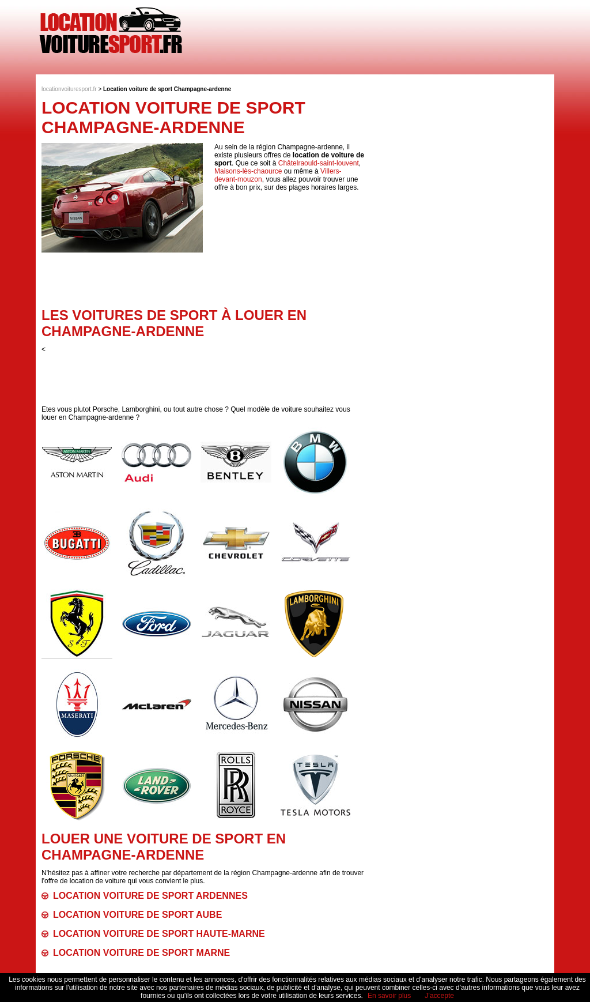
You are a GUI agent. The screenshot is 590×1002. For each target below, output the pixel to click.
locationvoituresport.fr (69, 89)
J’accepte (439, 996)
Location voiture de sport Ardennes (150, 896)
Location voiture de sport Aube (137, 915)
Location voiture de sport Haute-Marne (159, 934)
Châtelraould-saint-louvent (318, 163)
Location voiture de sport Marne (141, 953)
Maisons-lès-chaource (248, 171)
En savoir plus (389, 996)
